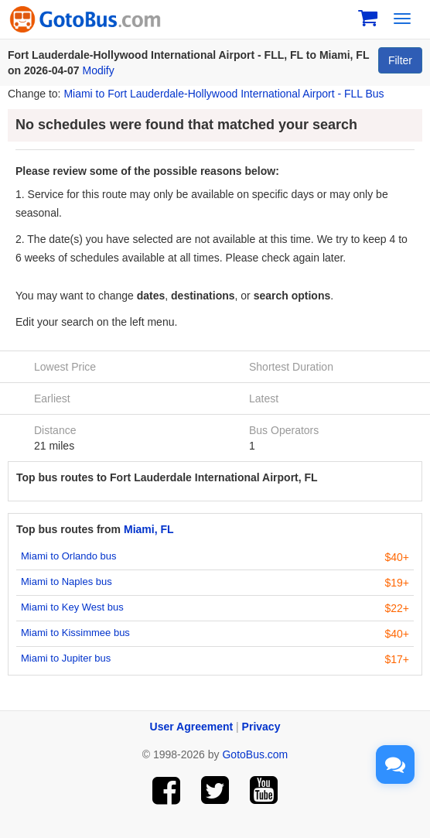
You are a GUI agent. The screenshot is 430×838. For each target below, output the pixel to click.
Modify (98, 70)
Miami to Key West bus (72, 607)
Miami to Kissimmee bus (75, 632)
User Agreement (192, 726)
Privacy (261, 726)
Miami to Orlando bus (69, 556)
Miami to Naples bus (66, 581)
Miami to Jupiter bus (66, 658)
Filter (400, 60)
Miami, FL (149, 529)
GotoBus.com (255, 754)
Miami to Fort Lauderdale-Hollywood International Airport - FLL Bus (223, 93)
